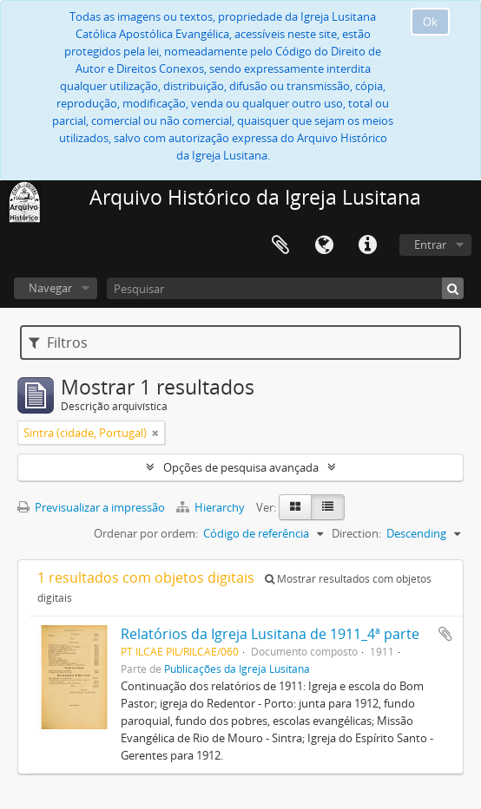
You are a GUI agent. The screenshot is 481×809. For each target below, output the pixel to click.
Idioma (324, 245)
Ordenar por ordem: (146, 533)
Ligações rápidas (367, 245)
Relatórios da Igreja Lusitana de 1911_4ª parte (270, 633)
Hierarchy (211, 507)
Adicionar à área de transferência (445, 634)
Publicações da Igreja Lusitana (237, 668)
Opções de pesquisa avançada (241, 467)
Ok (430, 21)
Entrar (430, 244)
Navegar (50, 288)
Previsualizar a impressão (91, 507)
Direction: (356, 533)
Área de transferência (280, 245)
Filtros (58, 342)
